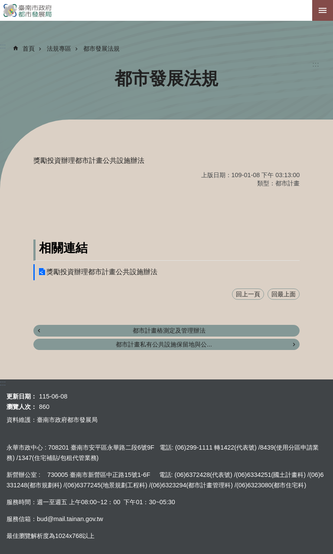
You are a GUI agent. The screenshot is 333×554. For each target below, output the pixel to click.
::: (315, 64)
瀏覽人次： (22, 406)
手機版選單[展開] (322, 10)
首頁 (29, 48)
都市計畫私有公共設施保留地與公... (164, 344)
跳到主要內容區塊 (4, 4)
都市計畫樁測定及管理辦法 (169, 330)
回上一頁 (248, 294)
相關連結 (63, 248)
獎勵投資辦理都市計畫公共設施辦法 (101, 271)
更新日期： (22, 396)
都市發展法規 (101, 48)
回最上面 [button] (283, 294)
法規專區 (59, 48)
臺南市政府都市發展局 (166, 10)
